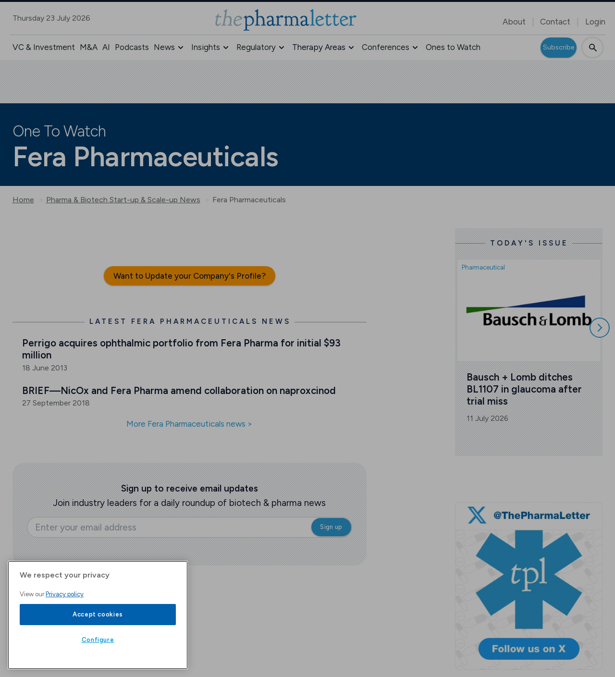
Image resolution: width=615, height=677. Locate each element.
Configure (98, 639)
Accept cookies (98, 614)
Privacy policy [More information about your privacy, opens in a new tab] (65, 594)
